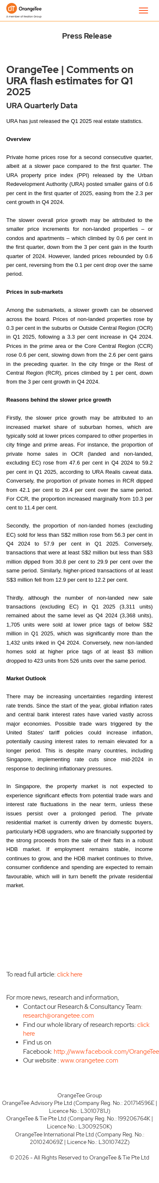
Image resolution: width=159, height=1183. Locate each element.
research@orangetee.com (58, 1015)
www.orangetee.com (89, 1060)
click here (69, 974)
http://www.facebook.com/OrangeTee (106, 1051)
